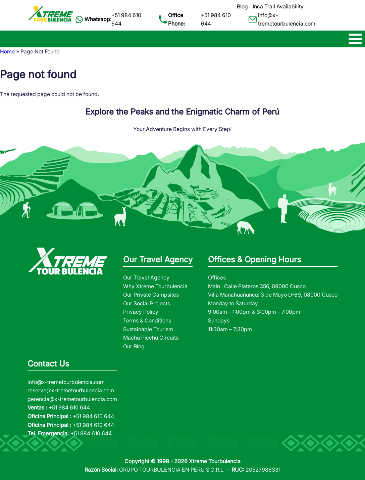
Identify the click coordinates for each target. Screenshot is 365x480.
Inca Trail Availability (278, 6)
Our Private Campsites (151, 294)
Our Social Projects (146, 303)
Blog (242, 6)
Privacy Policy (140, 311)
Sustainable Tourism (148, 329)
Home (7, 51)
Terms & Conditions (147, 320)
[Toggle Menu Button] (182, 39)
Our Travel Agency (146, 277)
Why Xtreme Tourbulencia (155, 286)
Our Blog (134, 346)
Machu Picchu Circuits (150, 337)
